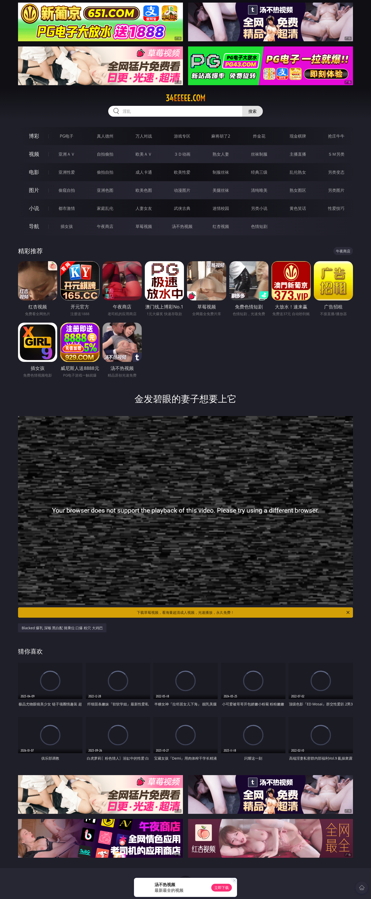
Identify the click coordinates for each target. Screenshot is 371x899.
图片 (34, 190)
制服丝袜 (221, 172)
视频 (34, 153)
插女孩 (67, 226)
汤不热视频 (182, 226)
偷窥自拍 (66, 190)
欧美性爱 (182, 172)
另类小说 (259, 208)
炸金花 (259, 136)
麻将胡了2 (220, 136)
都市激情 (66, 208)
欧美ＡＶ (144, 154)
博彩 (34, 135)
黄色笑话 (298, 208)
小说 (34, 208)
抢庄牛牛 (336, 136)
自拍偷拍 (105, 154)
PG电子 (66, 136)
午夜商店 (105, 226)
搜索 (252, 111)
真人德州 (105, 136)
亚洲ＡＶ (66, 154)
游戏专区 (182, 136)
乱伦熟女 (298, 172)
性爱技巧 (336, 208)
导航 (34, 226)
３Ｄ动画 (182, 154)
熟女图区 (298, 190)
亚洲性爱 (66, 172)
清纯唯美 (259, 190)
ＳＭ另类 (336, 154)
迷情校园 (221, 208)
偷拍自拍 (105, 172)
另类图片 (336, 190)
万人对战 (144, 136)
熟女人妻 (221, 154)
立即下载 (221, 887)
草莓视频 (144, 226)
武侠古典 (182, 208)
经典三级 (259, 172)
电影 (34, 172)
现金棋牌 (298, 136)
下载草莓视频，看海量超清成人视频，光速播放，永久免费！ (243, 612)
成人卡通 (144, 172)
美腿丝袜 (221, 190)
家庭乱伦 (105, 208)
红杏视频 (221, 226)
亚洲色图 (105, 190)
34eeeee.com (185, 98)
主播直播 (298, 154)
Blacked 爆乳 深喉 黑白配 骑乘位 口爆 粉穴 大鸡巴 (62, 627)
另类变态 (336, 172)
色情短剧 (259, 226)
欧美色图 (144, 190)
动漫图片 (182, 190)
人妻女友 (144, 208)
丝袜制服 (259, 154)
